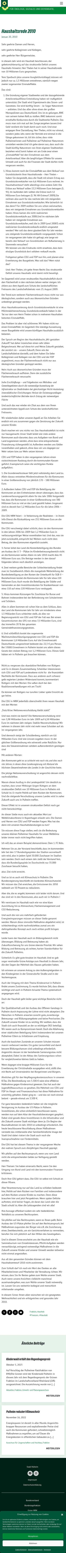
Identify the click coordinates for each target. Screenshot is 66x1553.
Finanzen (34, 1311)
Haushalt (40, 1307)
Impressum (47, 1550)
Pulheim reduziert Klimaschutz (23, 1407)
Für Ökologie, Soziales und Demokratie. (32, 9)
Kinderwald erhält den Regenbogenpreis (28, 1355)
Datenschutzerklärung (35, 1550)
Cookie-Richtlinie (21, 1550)
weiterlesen (53, 1391)
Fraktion (33, 1307)
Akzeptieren (33, 1536)
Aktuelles (10, 1386)
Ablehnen (33, 1543)
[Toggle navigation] (61, 18)
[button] (62, 1514)
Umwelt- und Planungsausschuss (35, 1386)
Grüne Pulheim (19, 5)
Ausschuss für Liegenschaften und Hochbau (24, 1438)
